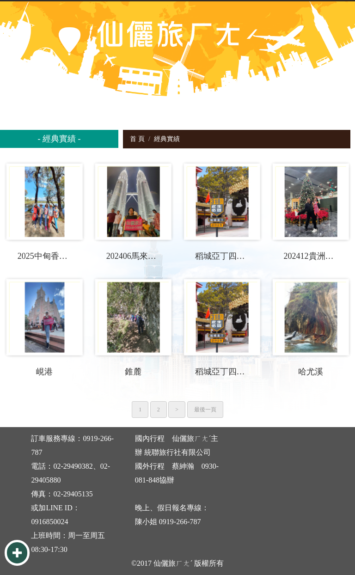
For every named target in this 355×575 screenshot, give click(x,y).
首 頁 (137, 138)
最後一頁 (205, 409)
